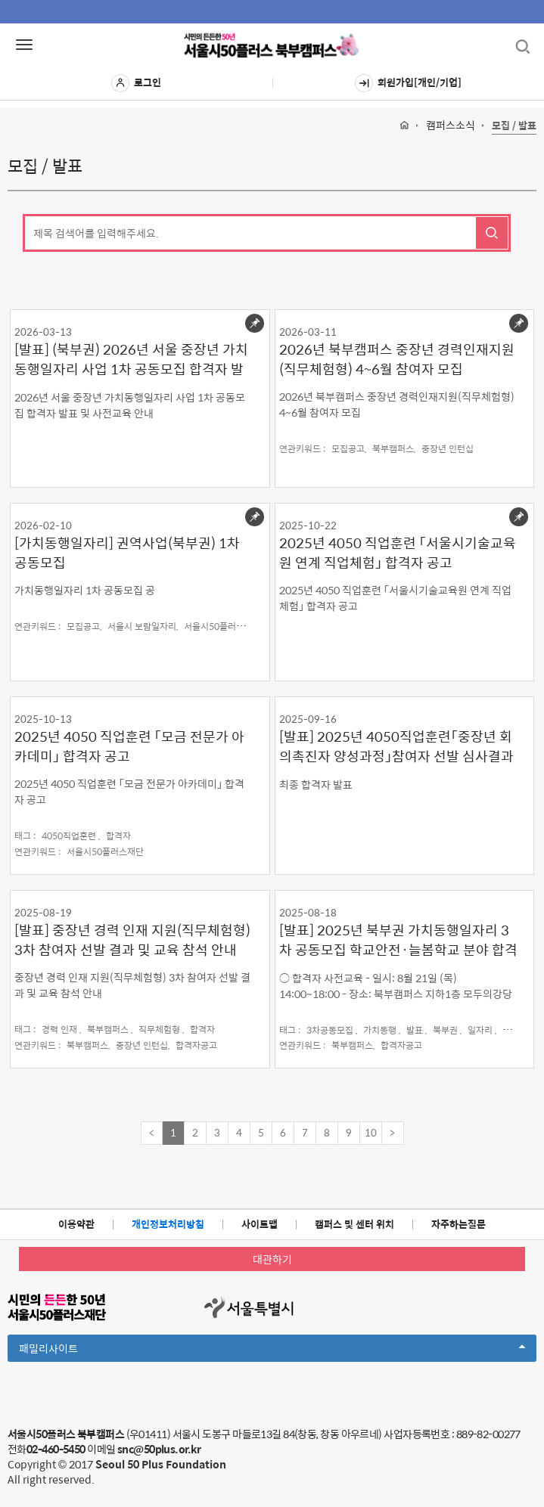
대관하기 (272, 1259)
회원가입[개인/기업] (408, 83)
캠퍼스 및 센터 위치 (354, 1224)
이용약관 (76, 1224)
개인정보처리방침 (168, 1224)
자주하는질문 (458, 1224)
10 (371, 1132)
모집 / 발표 (514, 126)
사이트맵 (259, 1224)
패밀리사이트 (272, 1350)
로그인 (136, 83)
